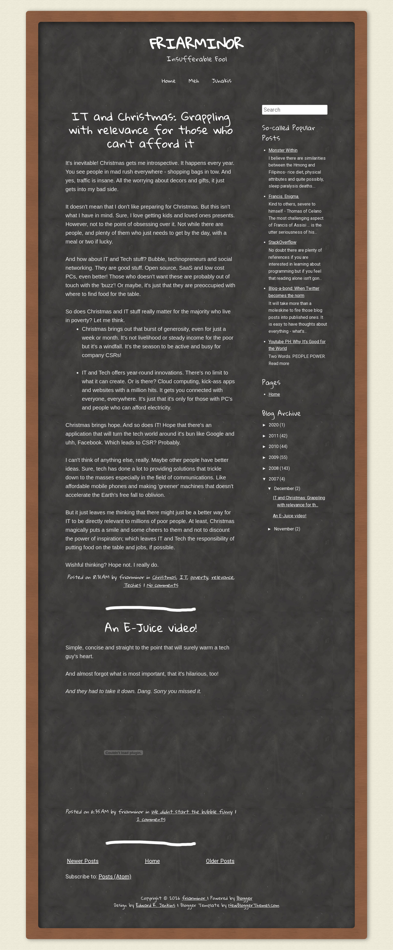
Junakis (221, 80)
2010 (274, 446)
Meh (194, 80)
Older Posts (220, 861)
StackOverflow (282, 242)
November (284, 529)
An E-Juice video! (151, 627)
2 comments (150, 819)
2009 (274, 457)
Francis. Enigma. (284, 196)
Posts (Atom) (115, 876)
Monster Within (283, 150)
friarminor (196, 43)
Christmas (164, 577)
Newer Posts (83, 861)
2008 (274, 468)
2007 (274, 479)
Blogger (244, 898)
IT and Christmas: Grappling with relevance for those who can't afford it (151, 129)
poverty (199, 577)
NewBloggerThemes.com (253, 905)
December (284, 488)
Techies (132, 585)
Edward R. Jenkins (155, 905)
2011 (274, 435)
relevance (222, 577)
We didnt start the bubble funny (191, 811)
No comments (162, 585)
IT (183, 577)
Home (169, 80)
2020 (274, 425)
